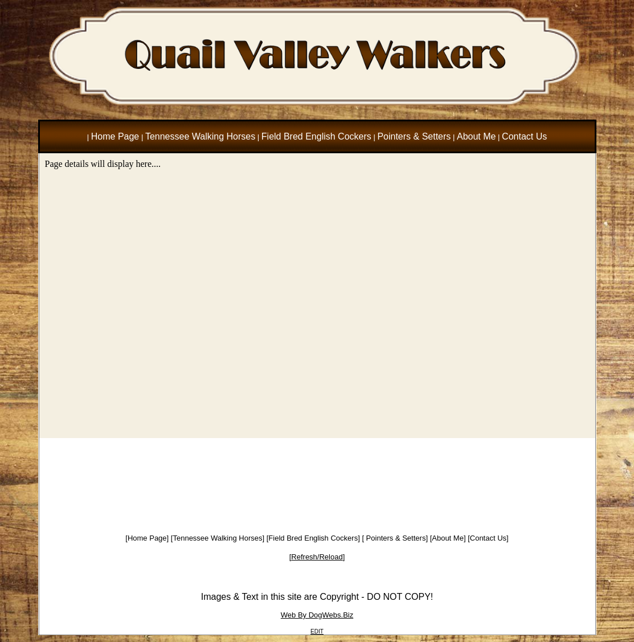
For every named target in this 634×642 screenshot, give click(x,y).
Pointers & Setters (395, 538)
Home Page (147, 538)
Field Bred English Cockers (313, 538)
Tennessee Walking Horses (217, 538)
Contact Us (488, 538)
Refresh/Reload (316, 557)
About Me (448, 538)
